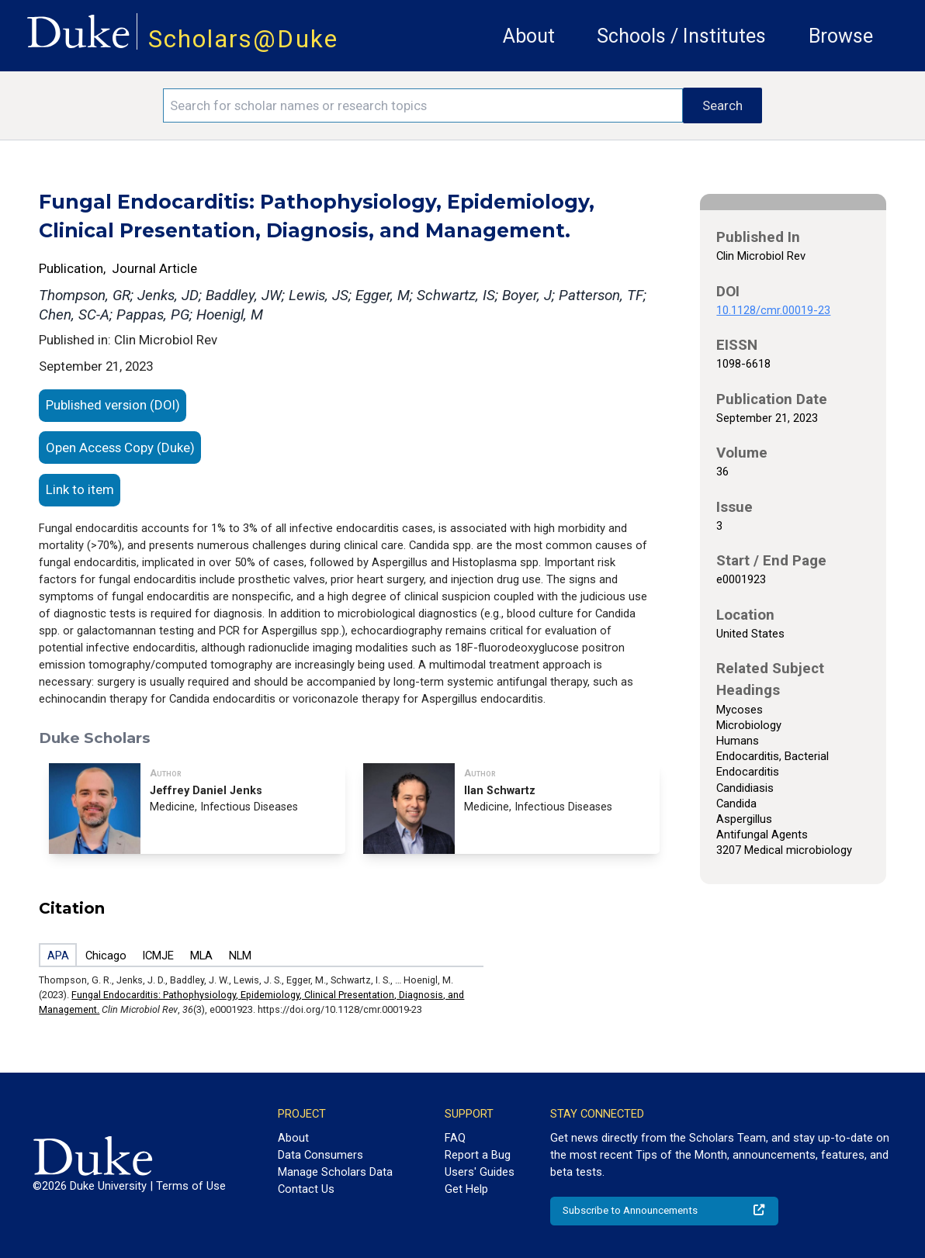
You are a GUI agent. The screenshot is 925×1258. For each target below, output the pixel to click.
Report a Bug (478, 1155)
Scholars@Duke (243, 39)
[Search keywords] (423, 105)
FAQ (455, 1138)
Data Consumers (320, 1155)
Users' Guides (479, 1172)
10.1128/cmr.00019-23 (773, 310)
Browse (841, 36)
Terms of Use (191, 1186)
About (529, 36)
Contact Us (306, 1189)
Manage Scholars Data (335, 1172)
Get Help (466, 1189)
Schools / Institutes (681, 36)
